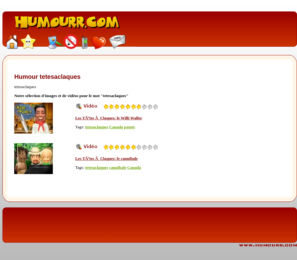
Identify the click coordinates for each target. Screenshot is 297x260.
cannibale (117, 167)
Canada (116, 127)
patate (129, 127)
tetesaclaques (96, 127)
